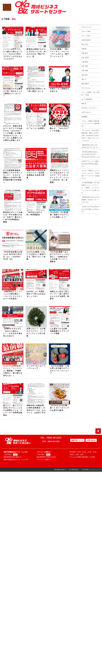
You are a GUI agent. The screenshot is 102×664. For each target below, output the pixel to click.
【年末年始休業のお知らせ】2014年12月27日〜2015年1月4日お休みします (90, 154)
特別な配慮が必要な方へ (60, 469)
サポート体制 (85, 31)
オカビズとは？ (86, 27)
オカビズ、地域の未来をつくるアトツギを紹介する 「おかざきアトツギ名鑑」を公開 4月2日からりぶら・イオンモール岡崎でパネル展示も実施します (12, 133)
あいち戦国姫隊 (86, 99)
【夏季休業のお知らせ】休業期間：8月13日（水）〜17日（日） (90, 199)
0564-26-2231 (54, 437)
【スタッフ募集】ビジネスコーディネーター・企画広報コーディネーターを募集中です (90, 174)
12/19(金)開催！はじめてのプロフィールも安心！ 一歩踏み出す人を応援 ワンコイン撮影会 (59, 256)
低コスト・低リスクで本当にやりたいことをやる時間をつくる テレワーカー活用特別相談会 (12, 410)
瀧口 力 (83, 79)
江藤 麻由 (84, 62)
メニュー (7, 7)
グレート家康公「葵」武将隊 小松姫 (90, 93)
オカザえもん (85, 88)
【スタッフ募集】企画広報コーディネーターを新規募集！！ (90, 123)
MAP (15, 454)
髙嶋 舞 (83, 49)
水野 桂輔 (84, 70)
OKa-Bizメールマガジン (89, 108)
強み (14, 19)
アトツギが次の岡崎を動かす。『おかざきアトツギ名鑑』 (59, 128)
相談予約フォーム (77, 440)
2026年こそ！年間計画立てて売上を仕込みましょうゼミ (36, 294)
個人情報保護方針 (74, 469)
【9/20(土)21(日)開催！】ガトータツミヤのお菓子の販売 (59, 408)
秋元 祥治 (84, 44)
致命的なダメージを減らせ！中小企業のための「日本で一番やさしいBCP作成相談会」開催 (12, 217)
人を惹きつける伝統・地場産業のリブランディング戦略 (59, 331)
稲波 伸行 (84, 75)
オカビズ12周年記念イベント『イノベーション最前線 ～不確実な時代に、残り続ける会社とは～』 (12, 370)
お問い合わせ (85, 112)
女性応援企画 (85, 40)
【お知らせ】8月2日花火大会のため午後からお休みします (90, 209)
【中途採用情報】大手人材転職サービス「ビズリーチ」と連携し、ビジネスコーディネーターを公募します (90, 188)
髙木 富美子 (85, 57)
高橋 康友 (84, 53)
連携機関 (84, 116)
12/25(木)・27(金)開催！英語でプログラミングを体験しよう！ (59, 214)
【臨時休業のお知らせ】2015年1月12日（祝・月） (90, 146)
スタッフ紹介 (85, 36)
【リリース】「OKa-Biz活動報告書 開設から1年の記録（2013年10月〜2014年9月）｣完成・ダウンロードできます (90, 135)
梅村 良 (83, 103)
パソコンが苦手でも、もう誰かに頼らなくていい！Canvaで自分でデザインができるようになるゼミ (12, 54)
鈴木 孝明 (84, 66)
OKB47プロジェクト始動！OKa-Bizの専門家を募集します (90, 163)
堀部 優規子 (85, 83)
